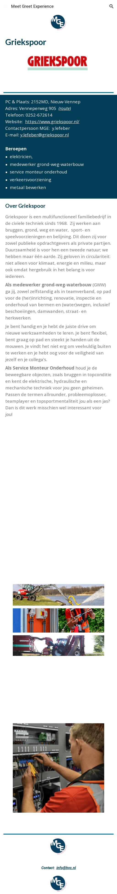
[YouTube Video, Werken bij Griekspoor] (58, 690)
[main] (58, 41)
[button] (5, 6)
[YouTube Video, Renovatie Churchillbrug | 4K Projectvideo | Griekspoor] (58, 550)
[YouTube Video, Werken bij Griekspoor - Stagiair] (58, 478)
